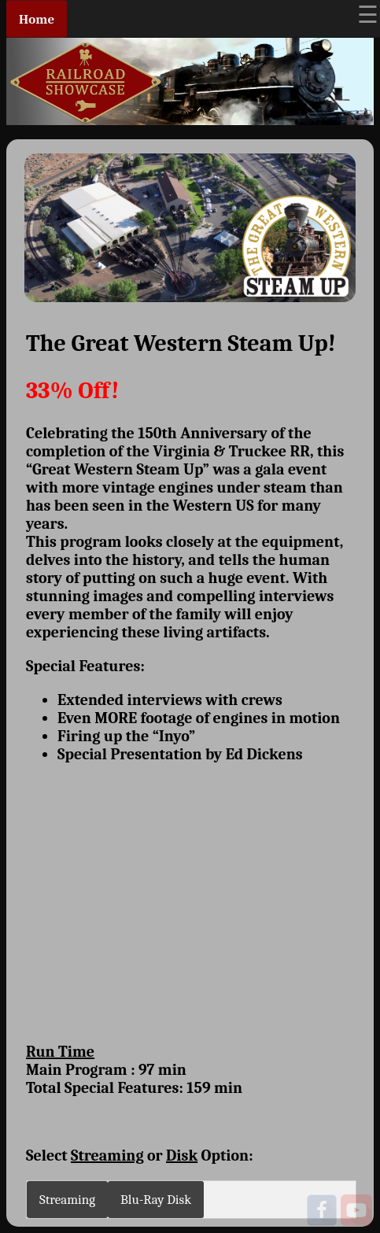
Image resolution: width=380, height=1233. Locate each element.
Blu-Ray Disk (155, 1199)
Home (36, 19)
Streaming (67, 1199)
